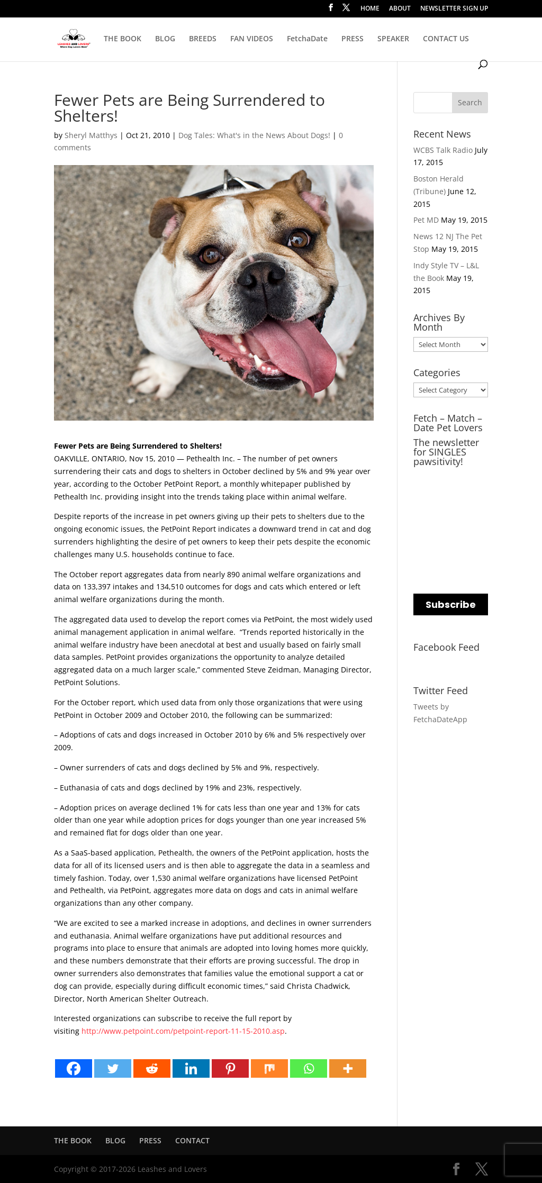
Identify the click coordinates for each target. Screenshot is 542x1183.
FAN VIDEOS (251, 39)
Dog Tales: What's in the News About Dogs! (254, 135)
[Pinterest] (230, 1068)
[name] (450, 540)
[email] (450, 497)
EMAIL (426, 478)
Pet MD (426, 220)
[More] (347, 1068)
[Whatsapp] (308, 1068)
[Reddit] (151, 1068)
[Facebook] (73, 1068)
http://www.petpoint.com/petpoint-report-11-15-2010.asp (183, 1031)
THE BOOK (122, 39)
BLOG (165, 39)
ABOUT (400, 9)
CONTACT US (446, 39)
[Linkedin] (191, 1068)
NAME (426, 520)
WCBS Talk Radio (443, 150)
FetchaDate (307, 39)
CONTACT (192, 1140)
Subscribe (451, 604)
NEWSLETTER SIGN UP (454, 9)
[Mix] (269, 1068)
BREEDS (202, 39)
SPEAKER (393, 39)
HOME (370, 9)
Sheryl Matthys (91, 135)
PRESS (352, 39)
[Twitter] (112, 1068)
